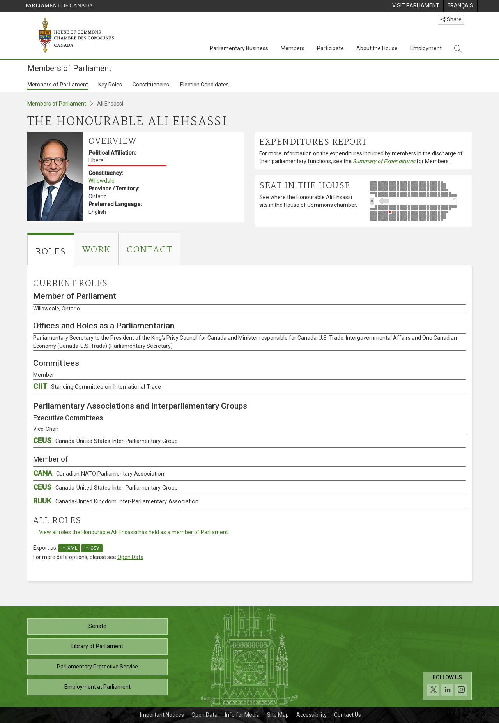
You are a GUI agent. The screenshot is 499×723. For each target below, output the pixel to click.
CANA (98, 473)
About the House (377, 48)
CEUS (105, 440)
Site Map (278, 715)
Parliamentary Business (239, 48)
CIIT (97, 386)
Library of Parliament (97, 646)
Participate (330, 48)
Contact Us (347, 715)
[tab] (50, 249)
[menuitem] (415, 6)
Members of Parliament (57, 84)
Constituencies (151, 84)
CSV (92, 548)
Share (451, 19)
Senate (97, 626)
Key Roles (110, 84)
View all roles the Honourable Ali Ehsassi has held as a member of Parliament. (134, 532)
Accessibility (311, 715)
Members (292, 48)
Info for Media (242, 715)
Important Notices (162, 715)
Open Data (130, 557)
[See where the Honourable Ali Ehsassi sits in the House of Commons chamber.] (419, 201)
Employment (426, 48)
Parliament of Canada (59, 6)
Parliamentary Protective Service (97, 666)
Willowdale (101, 181)
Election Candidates (204, 84)
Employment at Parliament (97, 687)
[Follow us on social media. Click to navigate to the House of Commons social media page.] (447, 686)
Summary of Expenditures (384, 161)
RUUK (115, 500)
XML (69, 548)
